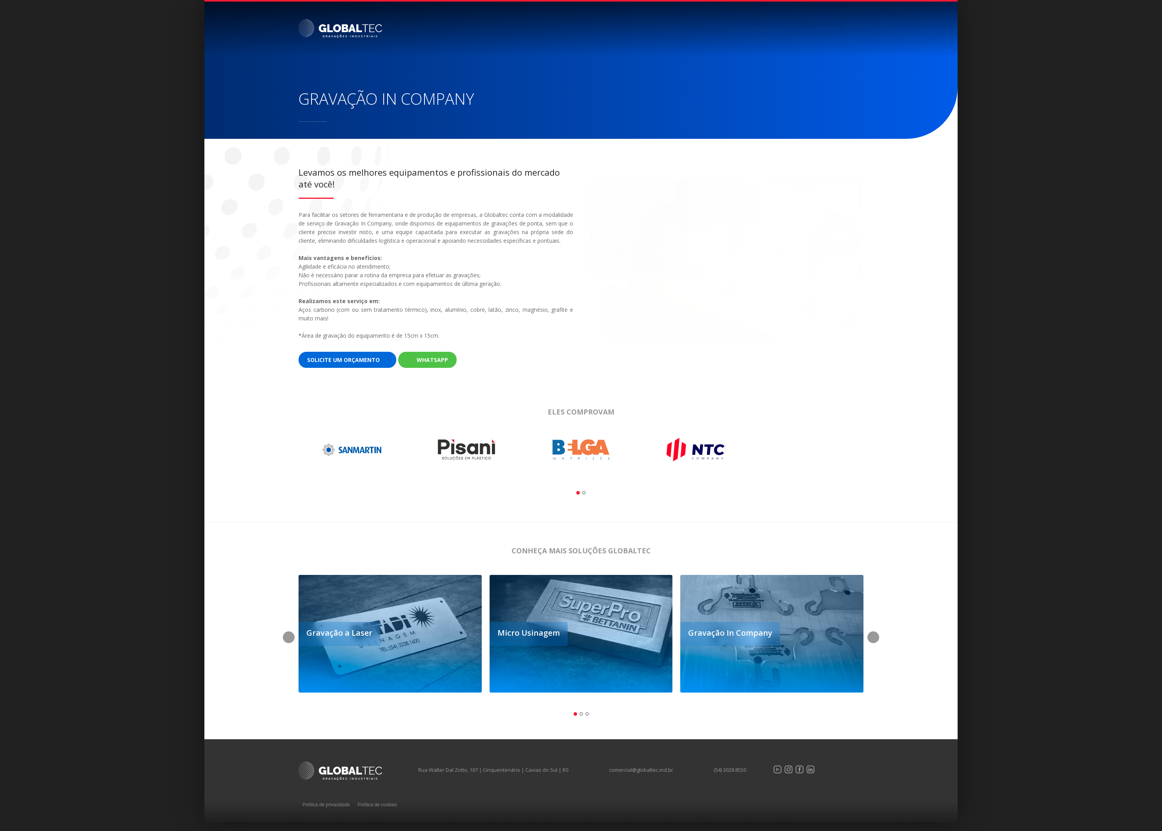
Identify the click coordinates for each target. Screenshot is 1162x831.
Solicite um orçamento (343, 360)
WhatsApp (432, 360)
